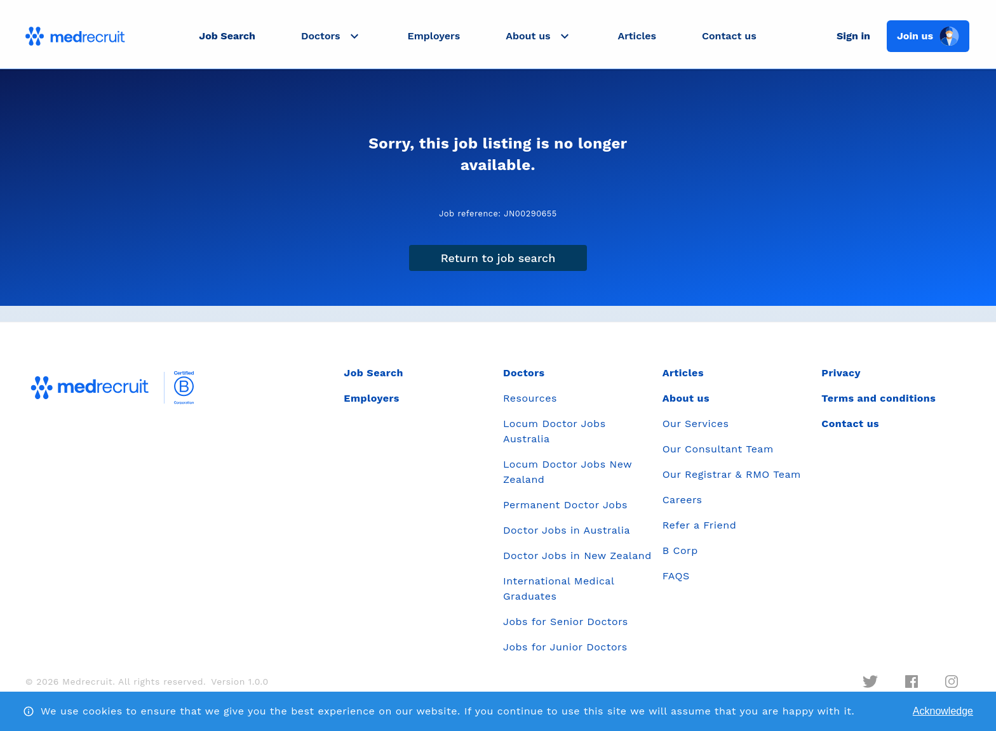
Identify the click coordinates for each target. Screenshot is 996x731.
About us (686, 398)
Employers (434, 36)
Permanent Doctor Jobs (565, 505)
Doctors (524, 373)
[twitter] (870, 681)
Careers (683, 500)
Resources (530, 398)
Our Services (696, 424)
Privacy (841, 373)
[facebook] (911, 681)
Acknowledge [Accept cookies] (943, 711)
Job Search (227, 36)
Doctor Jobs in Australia (566, 530)
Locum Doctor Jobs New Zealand (567, 471)
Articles (637, 36)
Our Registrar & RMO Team (732, 474)
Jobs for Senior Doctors (565, 622)
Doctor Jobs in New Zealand (577, 556)
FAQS (676, 576)
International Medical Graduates (558, 588)
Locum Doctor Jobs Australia (554, 431)
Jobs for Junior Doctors (565, 647)
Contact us (729, 36)
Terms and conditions (878, 398)
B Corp (680, 550)
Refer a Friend (700, 525)
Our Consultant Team (718, 449)
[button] (331, 36)
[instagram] (951, 681)
